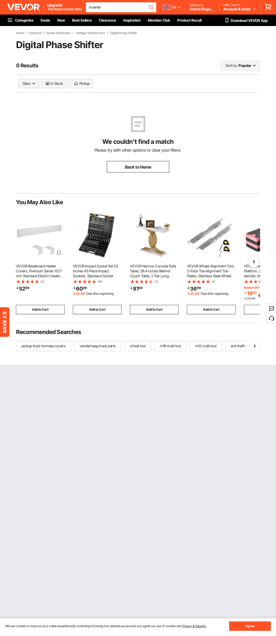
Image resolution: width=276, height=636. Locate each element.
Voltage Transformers (90, 33)
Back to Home (138, 167)
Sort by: (231, 65)
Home (20, 33)
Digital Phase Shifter (123, 33)
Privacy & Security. (194, 626)
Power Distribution (58, 33)
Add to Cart (40, 309)
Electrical (35, 33)
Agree (250, 626)
